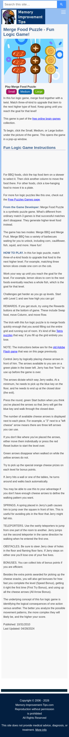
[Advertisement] (34, 160)
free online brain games (46, 118)
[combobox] (30, 4)
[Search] (61, 4)
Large (38, 91)
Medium (25, 91)
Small (11, 91)
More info (41, 729)
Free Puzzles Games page (24, 199)
